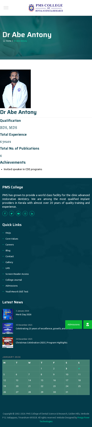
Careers (10, 244)
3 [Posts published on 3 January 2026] (66, 368)
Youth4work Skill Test (17, 291)
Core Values (12, 238)
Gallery (9, 262)
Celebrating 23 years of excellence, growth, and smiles (44, 328)
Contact (10, 256)
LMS (8, 268)
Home (7, 41)
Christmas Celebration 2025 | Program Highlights (41, 342)
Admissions (12, 285)
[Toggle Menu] (6, 7)
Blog (8, 250)
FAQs (8, 233)
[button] (87, 324)
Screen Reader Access (17, 274)
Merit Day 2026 (23, 314)
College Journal (14, 279)
